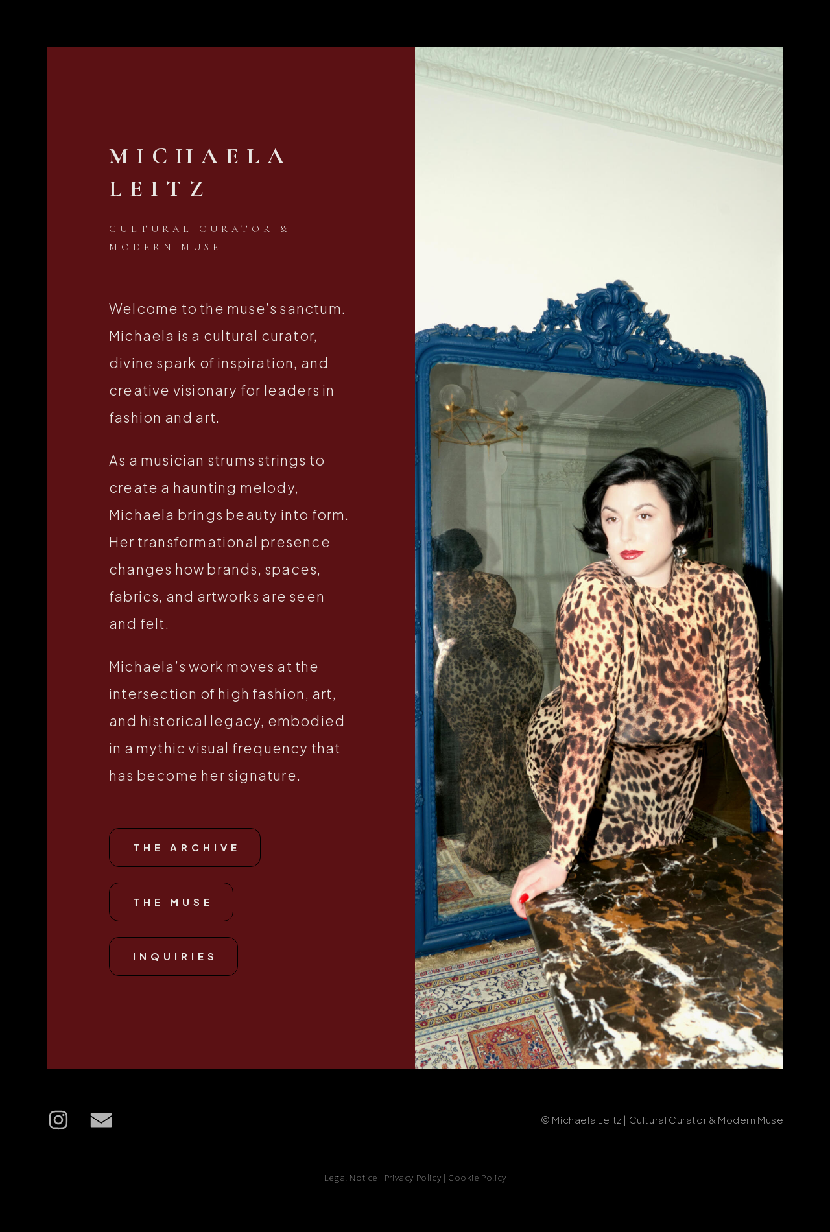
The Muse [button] (173, 904)
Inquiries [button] (175, 959)
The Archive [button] (187, 850)
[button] (58, 1122)
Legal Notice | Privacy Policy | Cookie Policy (415, 1180)
